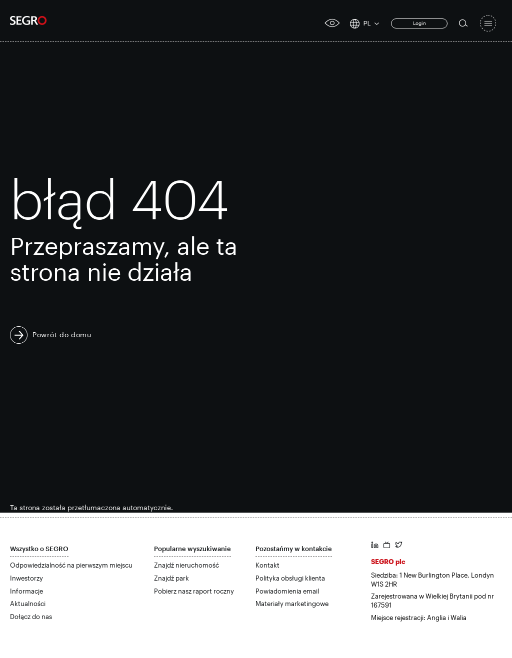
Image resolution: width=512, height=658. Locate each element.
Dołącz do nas (31, 617)
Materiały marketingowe (292, 604)
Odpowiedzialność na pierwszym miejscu (71, 565)
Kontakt (268, 565)
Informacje (26, 591)
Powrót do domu (62, 334)
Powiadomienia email (287, 591)
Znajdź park (171, 578)
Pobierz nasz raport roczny (194, 591)
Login (419, 23)
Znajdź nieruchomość (186, 565)
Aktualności (28, 604)
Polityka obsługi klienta (290, 578)
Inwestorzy (26, 578)
